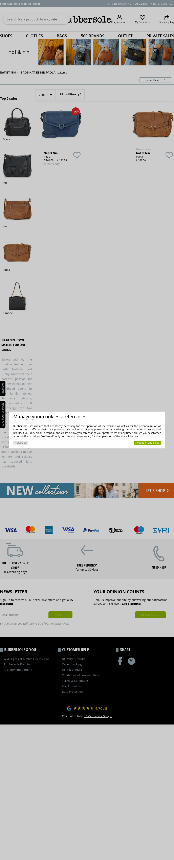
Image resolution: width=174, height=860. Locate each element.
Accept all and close (147, 442)
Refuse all (20, 442)
